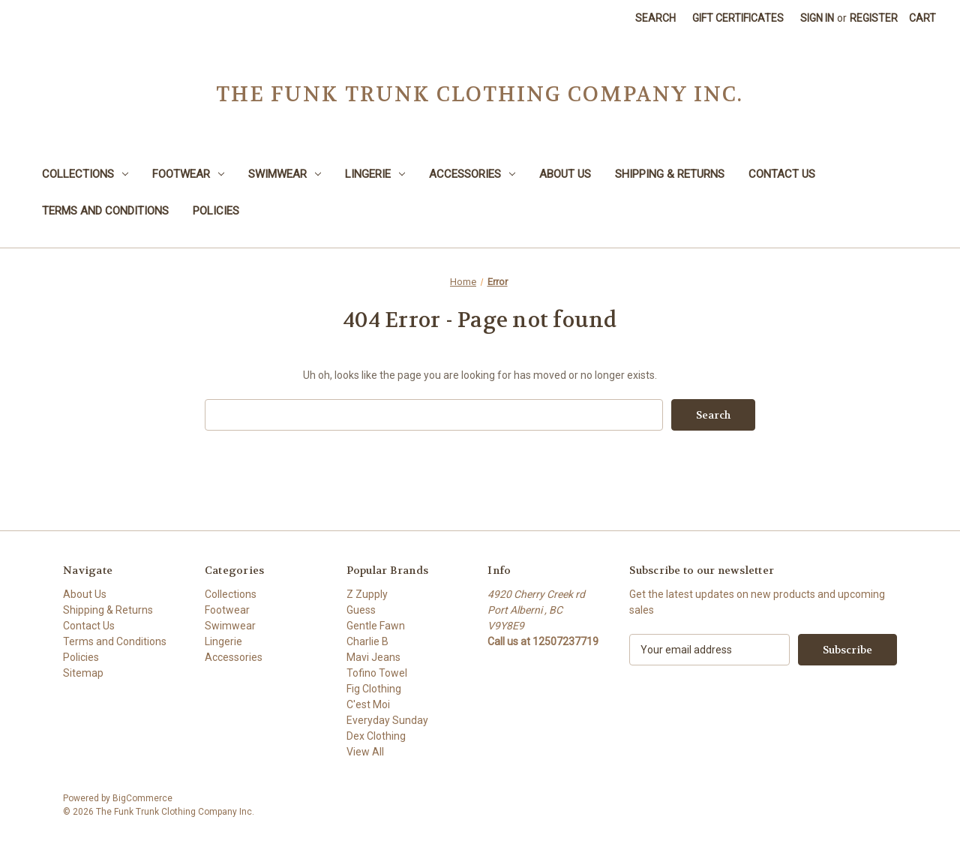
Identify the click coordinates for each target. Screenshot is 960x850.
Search (655, 18)
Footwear (188, 174)
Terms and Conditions (105, 211)
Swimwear (284, 174)
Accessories (472, 174)
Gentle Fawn (375, 626)
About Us (565, 174)
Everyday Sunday (387, 720)
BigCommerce (142, 798)
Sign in (817, 18)
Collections (85, 174)
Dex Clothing (376, 736)
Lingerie (375, 174)
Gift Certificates (738, 18)
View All (365, 752)
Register (874, 18)
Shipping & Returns (669, 174)
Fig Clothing (373, 689)
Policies (216, 211)
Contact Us (781, 174)
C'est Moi (368, 704)
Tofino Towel (376, 673)
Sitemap (83, 673)
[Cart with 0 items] (922, 18)
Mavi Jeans (373, 657)
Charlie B (367, 641)
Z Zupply (367, 594)
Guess (361, 610)
